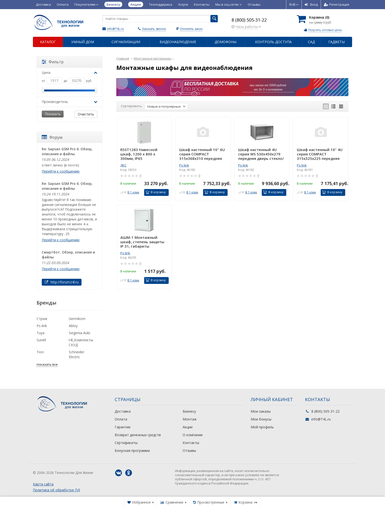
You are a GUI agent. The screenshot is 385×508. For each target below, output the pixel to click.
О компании (193, 434)
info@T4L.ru (115, 29)
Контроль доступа (273, 41)
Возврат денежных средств (138, 434)
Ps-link (184, 165)
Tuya (40, 332)
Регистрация (336, 4)
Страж (42, 318)
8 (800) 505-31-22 (249, 20)
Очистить (86, 114)
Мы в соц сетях (228, 4)
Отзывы (254, 4)
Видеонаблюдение (178, 41)
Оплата (63, 4)
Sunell (41, 340)
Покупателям (86, 4)
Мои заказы (261, 411)
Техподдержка (160, 4)
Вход (311, 4)
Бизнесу (189, 411)
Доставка (43, 4)
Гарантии (122, 427)
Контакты (201, 4)
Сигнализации (125, 41)
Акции (187, 427)
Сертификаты (126, 442)
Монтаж (190, 419)
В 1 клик (133, 192)
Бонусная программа (132, 450)
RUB (294, 4)
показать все (47, 364)
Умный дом (82, 41)
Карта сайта (43, 484)
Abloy (73, 325)
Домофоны (225, 41)
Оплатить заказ (191, 29)
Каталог (48, 41)
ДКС (123, 165)
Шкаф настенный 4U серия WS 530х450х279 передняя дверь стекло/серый (261, 154)
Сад (311, 41)
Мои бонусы (261, 419)
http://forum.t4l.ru (62, 282)
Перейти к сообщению (61, 171)
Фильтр (53, 61)
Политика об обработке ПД (56, 490)
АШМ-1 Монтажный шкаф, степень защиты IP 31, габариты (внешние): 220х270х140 (142, 241)
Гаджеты (336, 41)
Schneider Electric (76, 354)
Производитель (69, 101)
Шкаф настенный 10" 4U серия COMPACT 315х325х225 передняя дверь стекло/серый (320, 154)
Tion (40, 352)
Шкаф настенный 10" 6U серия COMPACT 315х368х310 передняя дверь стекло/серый (202, 154)
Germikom (77, 318)
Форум (52, 137)
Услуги (183, 4)
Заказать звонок (154, 29)
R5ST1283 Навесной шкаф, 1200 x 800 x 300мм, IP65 (138, 154)
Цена (69, 72)
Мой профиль (262, 427)
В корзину (155, 192)
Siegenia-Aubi (79, 332)
